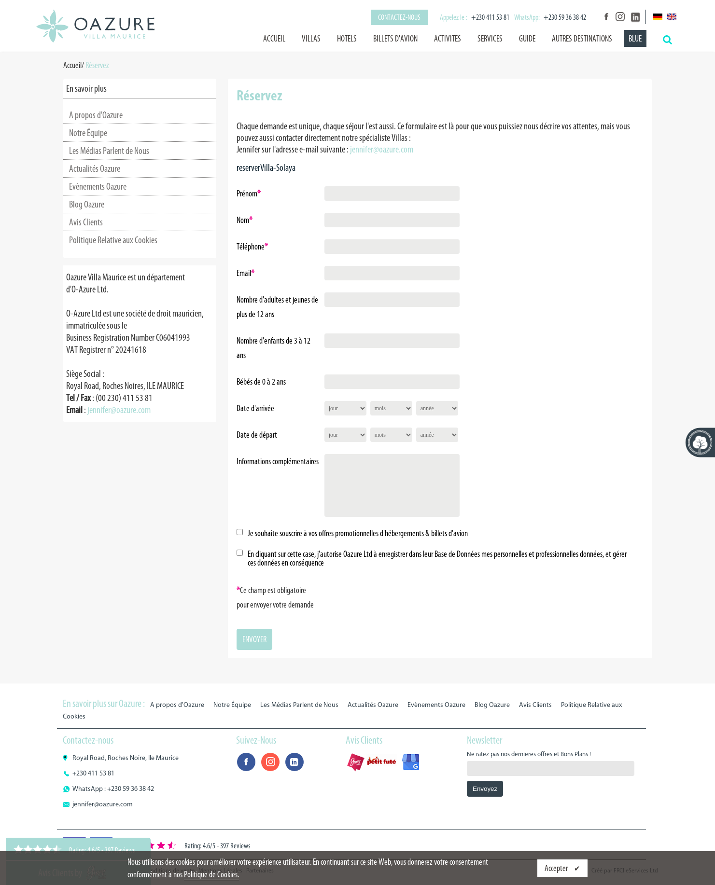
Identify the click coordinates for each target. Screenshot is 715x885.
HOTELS (347, 38)
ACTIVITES (447, 38)
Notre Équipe (88, 132)
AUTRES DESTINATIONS (582, 38)
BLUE (635, 38)
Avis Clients (86, 222)
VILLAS (311, 38)
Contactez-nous (399, 17)
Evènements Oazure (97, 186)
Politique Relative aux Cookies (113, 240)
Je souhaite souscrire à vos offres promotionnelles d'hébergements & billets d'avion (358, 533)
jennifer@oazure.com (119, 409)
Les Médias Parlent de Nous (109, 150)
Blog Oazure (86, 204)
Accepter (557, 868)
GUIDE (527, 38)
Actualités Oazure (94, 168)
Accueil (274, 38)
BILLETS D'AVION (395, 38)
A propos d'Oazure (96, 115)
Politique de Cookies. (211, 874)
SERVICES (490, 38)
